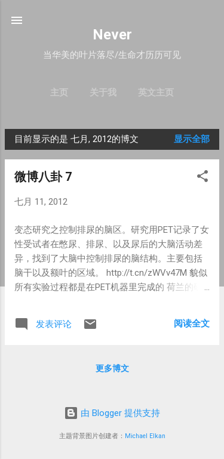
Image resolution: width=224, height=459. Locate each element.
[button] (202, 178)
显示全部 (192, 139)
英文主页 (156, 92)
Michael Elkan (145, 436)
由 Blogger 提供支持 (112, 413)
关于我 (103, 92)
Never (112, 34)
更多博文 (112, 368)
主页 (59, 92)
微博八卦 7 (43, 177)
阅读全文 (192, 323)
